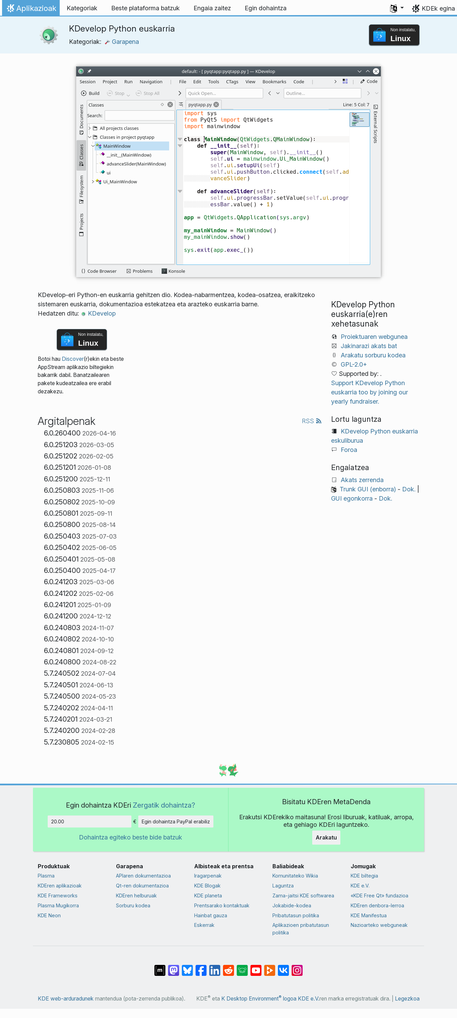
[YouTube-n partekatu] (255, 966)
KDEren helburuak (136, 895)
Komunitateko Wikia (295, 876)
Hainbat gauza (210, 915)
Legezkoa (407, 998)
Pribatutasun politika (295, 915)
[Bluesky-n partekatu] (187, 966)
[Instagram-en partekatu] (297, 966)
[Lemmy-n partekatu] (242, 966)
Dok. (408, 489)
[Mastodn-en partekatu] (173, 966)
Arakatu (326, 837)
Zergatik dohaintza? (164, 805)
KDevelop (98, 313)
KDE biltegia (364, 876)
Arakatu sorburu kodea (373, 355)
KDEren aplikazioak (60, 885)
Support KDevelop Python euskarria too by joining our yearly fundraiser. (369, 392)
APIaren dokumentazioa (143, 876)
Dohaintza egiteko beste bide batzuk (130, 837)
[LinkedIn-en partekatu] (214, 966)
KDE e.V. (360, 885)
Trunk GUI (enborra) (368, 489)
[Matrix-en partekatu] (159, 966)
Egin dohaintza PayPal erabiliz (176, 821)
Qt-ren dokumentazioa (142, 885)
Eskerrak (204, 925)
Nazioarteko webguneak (379, 925)
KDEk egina (438, 8)
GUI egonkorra (352, 498)
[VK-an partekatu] (283, 966)
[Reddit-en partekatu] (228, 966)
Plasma (46, 876)
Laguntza (283, 885)
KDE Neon (49, 915)
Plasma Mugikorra (58, 905)
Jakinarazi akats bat (369, 345)
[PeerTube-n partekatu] (269, 966)
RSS (312, 421)
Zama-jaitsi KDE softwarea (303, 895)
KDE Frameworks (58, 895)
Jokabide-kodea (291, 905)
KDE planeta (208, 895)
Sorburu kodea (133, 905)
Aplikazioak (30, 9)
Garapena (122, 41)
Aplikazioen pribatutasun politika (300, 928)
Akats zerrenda (362, 479)
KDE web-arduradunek (66, 998)
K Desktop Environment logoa (258, 998)
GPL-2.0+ (354, 364)
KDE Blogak (207, 885)
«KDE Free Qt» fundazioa (379, 895)
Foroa (349, 449)
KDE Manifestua (369, 915)
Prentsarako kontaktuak (221, 905)
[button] (397, 8)
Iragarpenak (208, 876)
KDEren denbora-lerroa (377, 905)
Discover (73, 359)
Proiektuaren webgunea (374, 336)
